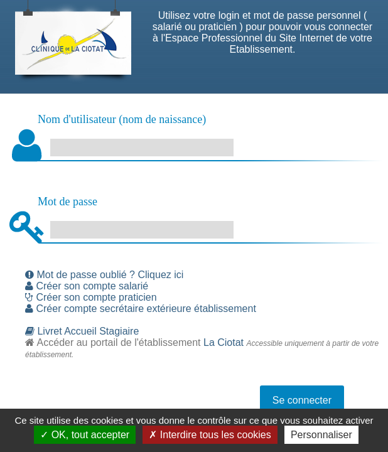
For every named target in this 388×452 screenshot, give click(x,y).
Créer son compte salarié (86, 286)
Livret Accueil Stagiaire (82, 331)
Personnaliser (321, 434)
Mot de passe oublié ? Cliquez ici (104, 274)
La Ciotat (223, 342)
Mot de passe (67, 201)
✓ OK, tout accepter (84, 434)
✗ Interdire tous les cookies (210, 434)
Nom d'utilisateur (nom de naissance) (122, 119)
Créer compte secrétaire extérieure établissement (140, 308)
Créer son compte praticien (91, 297)
